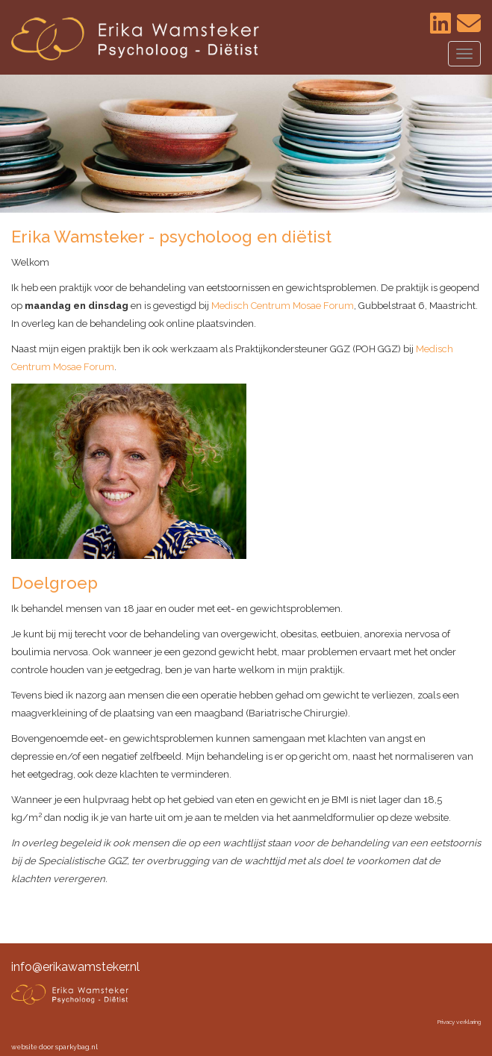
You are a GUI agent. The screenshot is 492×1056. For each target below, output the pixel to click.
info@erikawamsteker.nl (75, 967)
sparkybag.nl (76, 1047)
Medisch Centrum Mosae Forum (282, 305)
